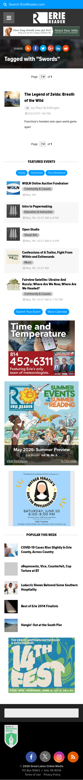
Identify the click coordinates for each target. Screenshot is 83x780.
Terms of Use (33, 774)
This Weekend (56, 173)
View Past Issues (17, 461)
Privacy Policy (52, 774)
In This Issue (68, 461)
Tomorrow (36, 173)
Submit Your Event (28, 311)
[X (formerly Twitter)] (45, 758)
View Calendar (57, 311)
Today (21, 173)
